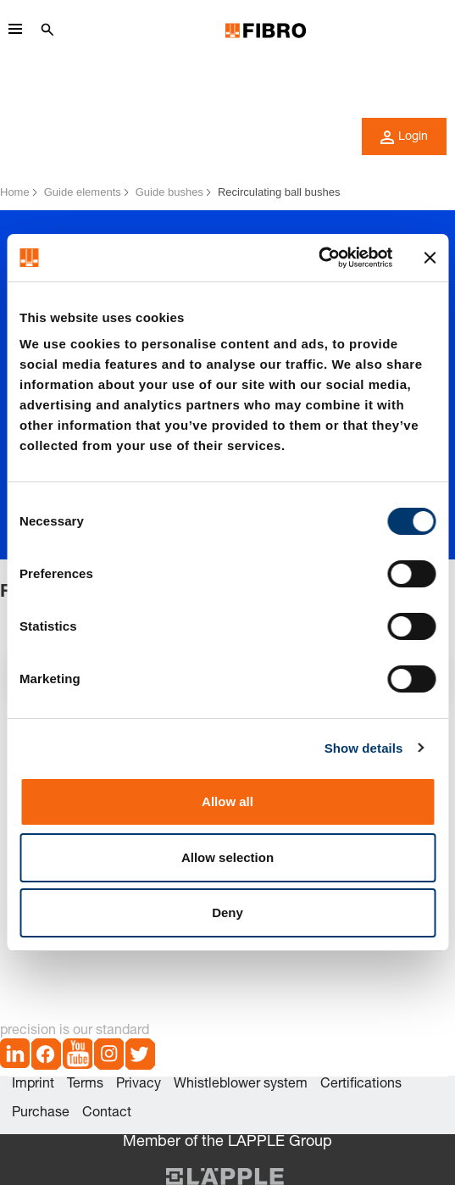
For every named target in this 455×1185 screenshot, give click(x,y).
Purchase (40, 1114)
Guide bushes (169, 192)
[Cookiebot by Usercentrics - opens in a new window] (318, 258)
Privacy (138, 1085)
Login (404, 137)
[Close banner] (430, 258)
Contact (106, 1114)
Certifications (361, 1085)
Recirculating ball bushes (279, 192)
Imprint (33, 1085)
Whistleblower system (241, 1085)
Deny (227, 912)
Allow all (227, 801)
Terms (85, 1085)
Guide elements (82, 192)
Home (15, 192)
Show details (364, 748)
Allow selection (227, 857)
